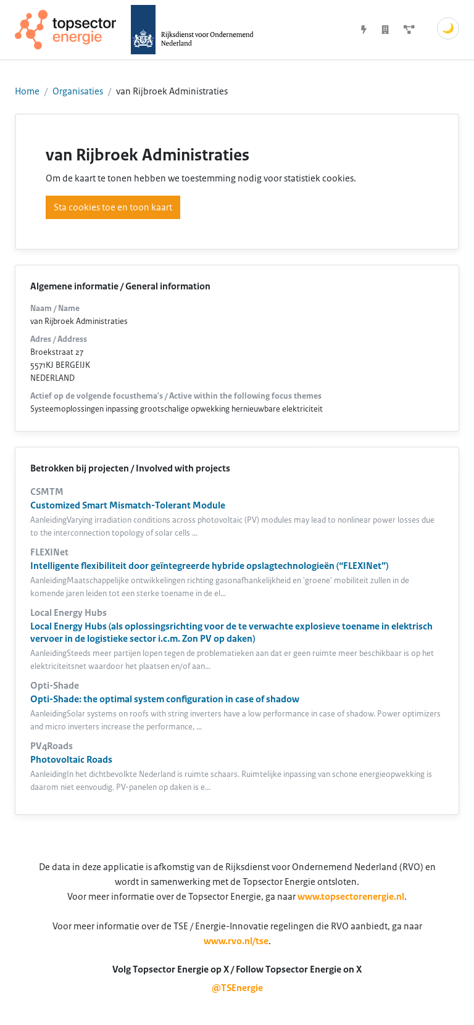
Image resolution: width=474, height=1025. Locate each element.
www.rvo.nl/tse (236, 941)
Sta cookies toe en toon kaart (113, 207)
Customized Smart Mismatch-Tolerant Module (127, 505)
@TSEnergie (237, 988)
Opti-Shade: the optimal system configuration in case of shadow (164, 699)
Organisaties (77, 91)
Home (27, 91)
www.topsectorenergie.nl (350, 897)
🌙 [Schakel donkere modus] (448, 28)
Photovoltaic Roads (71, 760)
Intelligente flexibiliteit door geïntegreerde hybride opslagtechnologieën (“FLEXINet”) (209, 566)
